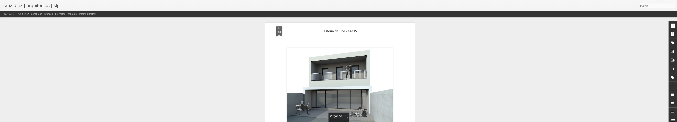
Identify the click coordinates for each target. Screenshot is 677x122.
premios (48, 14)
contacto (72, 14)
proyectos (60, 14)
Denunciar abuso (379, 120)
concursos (36, 14)
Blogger (367, 120)
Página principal (87, 14)
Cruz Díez (23, 14)
